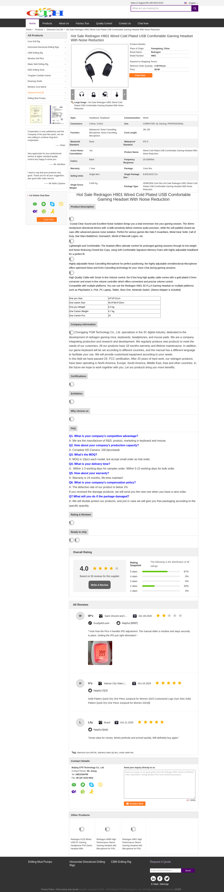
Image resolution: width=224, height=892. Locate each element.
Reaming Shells (35, 81)
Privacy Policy (47, 889)
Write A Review (99, 585)
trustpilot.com (101, 623)
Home (32, 23)
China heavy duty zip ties (67, 889)
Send (188, 870)
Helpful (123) (101, 690)
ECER (178, 889)
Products (47, 23)
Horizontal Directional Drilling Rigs (43, 47)
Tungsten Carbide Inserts (39, 75)
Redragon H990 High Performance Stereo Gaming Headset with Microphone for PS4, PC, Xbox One (106, 845)
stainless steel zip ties (108, 752)
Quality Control (104, 23)
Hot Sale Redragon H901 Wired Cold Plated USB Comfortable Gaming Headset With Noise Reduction (98, 105)
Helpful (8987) (130, 623)
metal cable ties (126, 752)
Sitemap (164, 884)
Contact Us (125, 23)
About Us (64, 23)
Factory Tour (82, 23)
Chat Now (143, 23)
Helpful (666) (101, 729)
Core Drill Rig (34, 41)
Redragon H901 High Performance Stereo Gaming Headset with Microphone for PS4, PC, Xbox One (132, 845)
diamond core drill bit (86, 752)
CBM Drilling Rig (35, 53)
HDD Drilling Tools (36, 70)
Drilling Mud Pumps (37, 98)
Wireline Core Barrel (37, 87)
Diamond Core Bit (55, 29)
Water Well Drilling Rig (38, 64)
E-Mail (154, 884)
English (193, 3)
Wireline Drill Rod (36, 58)
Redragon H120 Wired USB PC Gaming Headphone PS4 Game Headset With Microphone (81, 845)
